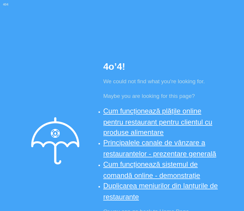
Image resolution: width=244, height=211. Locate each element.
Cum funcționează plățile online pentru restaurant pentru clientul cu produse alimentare (157, 121)
